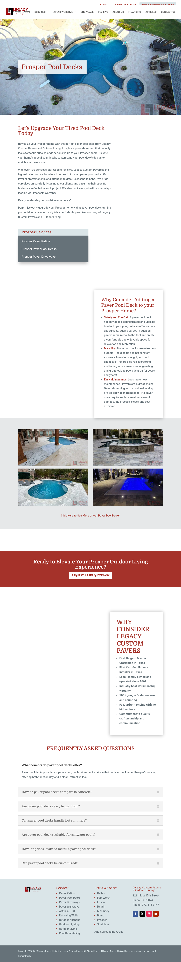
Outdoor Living (68, 928)
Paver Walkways (69, 906)
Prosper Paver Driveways (38, 256)
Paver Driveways (69, 902)
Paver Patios (67, 893)
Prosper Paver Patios (36, 241)
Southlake (103, 924)
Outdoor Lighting (69, 924)
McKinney (103, 911)
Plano (100, 915)
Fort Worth (103, 897)
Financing (134, 12)
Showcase (87, 12)
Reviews (103, 12)
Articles (151, 12)
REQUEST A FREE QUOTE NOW (90, 575)
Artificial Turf (67, 911)
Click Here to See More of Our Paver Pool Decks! (90, 515)
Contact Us (168, 12)
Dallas (101, 893)
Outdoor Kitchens (69, 920)
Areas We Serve (63, 12)
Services (40, 12)
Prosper (102, 920)
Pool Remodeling (69, 933)
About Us (118, 12)
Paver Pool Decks (69, 897)
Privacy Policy (24, 956)
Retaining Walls (68, 915)
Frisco (101, 902)
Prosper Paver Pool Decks (39, 249)
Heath (101, 906)
